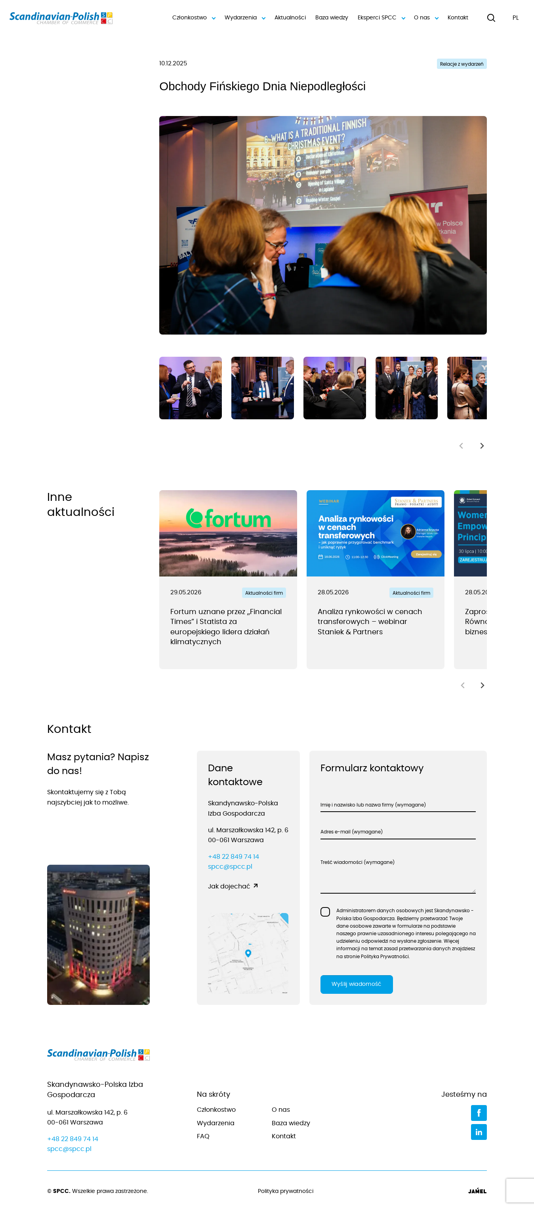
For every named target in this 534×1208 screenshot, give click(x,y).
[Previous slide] (461, 445)
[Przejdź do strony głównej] (98, 1056)
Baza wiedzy (331, 18)
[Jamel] (477, 1192)
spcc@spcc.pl (230, 867)
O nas (426, 18)
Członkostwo (193, 18)
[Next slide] (482, 445)
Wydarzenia (245, 18)
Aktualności (290, 18)
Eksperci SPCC (380, 18)
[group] (190, 388)
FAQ (203, 1136)
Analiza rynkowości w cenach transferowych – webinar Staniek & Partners (370, 622)
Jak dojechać (229, 886)
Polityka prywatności (285, 1191)
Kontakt (458, 18)
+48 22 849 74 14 (233, 857)
